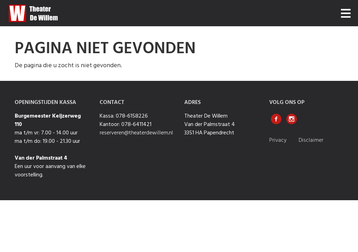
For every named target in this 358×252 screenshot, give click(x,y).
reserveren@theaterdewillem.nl (136, 133)
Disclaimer (311, 140)
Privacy (278, 140)
